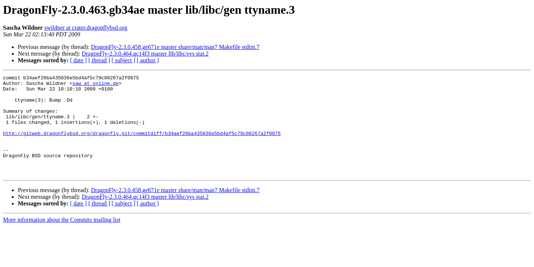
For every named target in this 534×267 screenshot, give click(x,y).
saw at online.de (95, 85)
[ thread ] (99, 60)
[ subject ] (123, 60)
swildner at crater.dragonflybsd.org (85, 27)
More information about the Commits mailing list (61, 240)
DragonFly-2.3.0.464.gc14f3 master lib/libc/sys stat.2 (145, 53)
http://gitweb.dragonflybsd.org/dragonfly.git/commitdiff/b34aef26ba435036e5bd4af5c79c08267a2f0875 (142, 145)
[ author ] (148, 60)
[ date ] (78, 60)
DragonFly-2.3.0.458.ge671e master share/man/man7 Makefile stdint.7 (175, 47)
